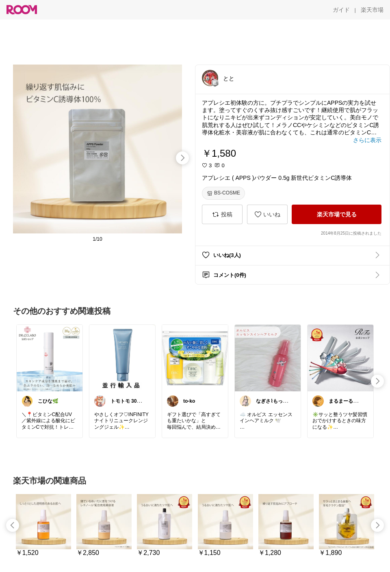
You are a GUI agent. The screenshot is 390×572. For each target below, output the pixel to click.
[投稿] (222, 214)
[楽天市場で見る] (336, 214)
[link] (49, 358)
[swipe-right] (182, 157)
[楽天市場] (372, 9)
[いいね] (267, 214)
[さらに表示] (367, 140)
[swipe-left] (12, 525)
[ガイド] (341, 9)
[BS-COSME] (223, 193)
